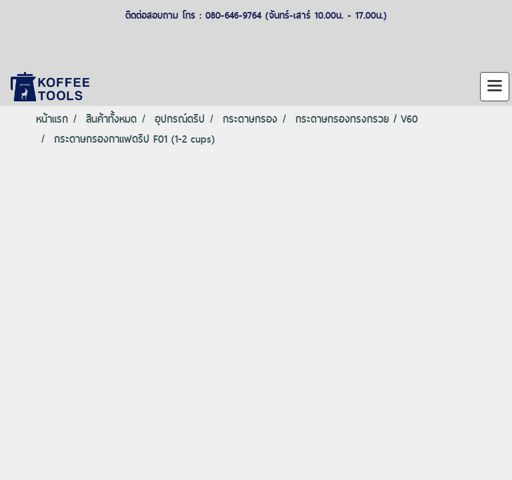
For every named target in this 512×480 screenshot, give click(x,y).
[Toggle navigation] (494, 86)
